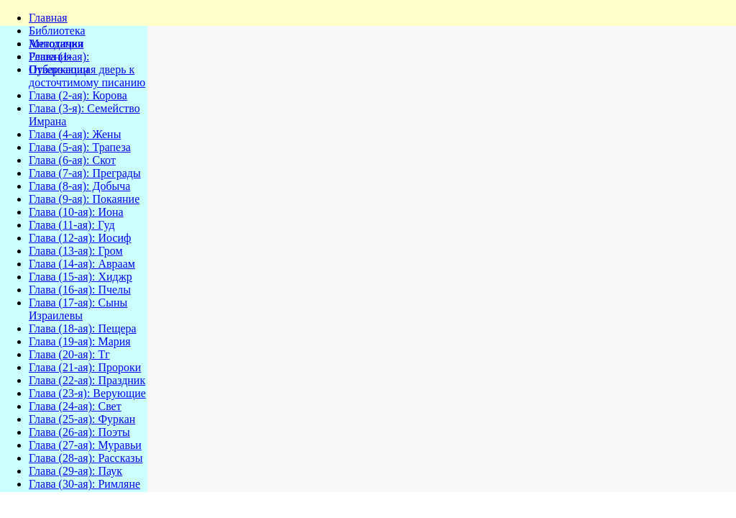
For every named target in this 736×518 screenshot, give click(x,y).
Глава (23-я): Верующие (87, 393)
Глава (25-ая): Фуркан (82, 419)
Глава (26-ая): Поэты (79, 432)
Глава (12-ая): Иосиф (80, 238)
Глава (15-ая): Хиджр (80, 277)
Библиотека (57, 30)
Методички (56, 43)
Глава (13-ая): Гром (76, 251)
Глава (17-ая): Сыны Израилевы (78, 309)
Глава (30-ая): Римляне (84, 484)
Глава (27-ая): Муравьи (85, 445)
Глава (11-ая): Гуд (72, 225)
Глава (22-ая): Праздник (87, 380)
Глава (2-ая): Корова (78, 95)
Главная (48, 18)
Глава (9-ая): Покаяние (84, 199)
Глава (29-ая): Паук (75, 471)
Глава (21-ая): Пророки (85, 367)
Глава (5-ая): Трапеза (80, 147)
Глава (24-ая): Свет (75, 406)
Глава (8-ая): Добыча (79, 186)
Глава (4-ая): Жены (75, 134)
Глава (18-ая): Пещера (83, 328)
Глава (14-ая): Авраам (82, 264)
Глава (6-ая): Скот (72, 160)
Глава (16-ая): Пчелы (80, 289)
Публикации (59, 69)
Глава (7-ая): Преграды (85, 173)
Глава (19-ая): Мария (80, 341)
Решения (50, 56)
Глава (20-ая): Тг (69, 354)
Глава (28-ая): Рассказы (85, 458)
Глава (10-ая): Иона (76, 212)
